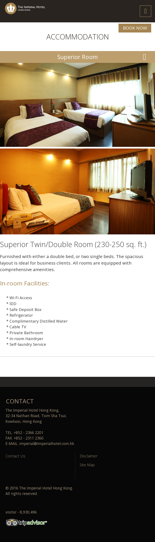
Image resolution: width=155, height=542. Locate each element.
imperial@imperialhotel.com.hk (46, 443)
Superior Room (77, 57)
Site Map (87, 464)
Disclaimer (89, 455)
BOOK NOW (135, 28)
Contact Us (15, 455)
